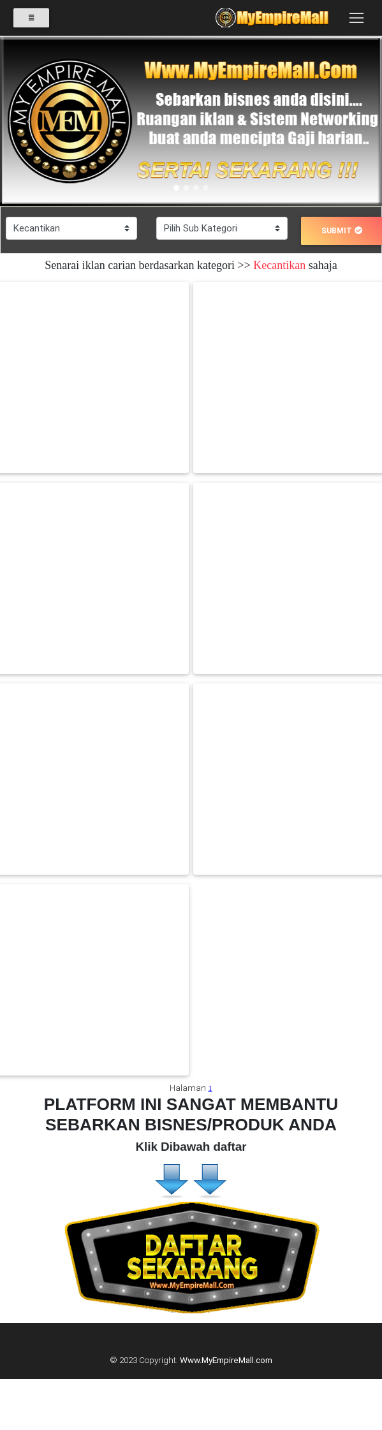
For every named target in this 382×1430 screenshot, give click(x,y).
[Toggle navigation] (356, 17)
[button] (28, 122)
